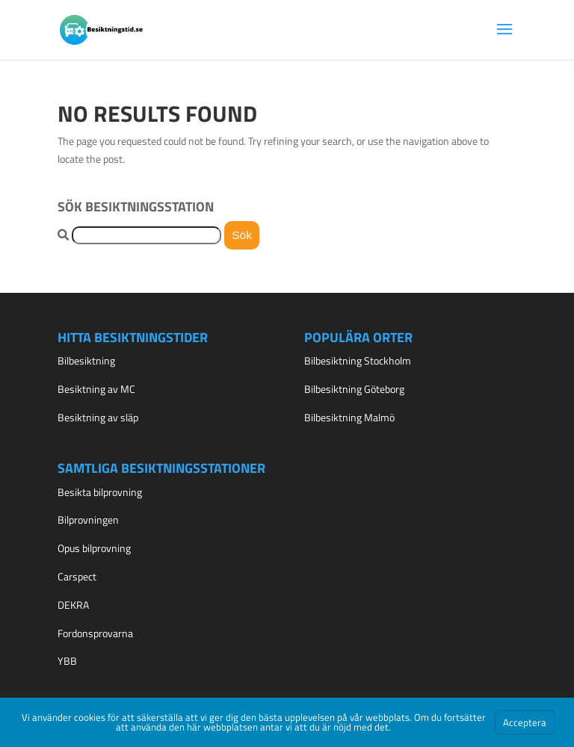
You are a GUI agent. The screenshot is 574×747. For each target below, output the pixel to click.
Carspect (77, 576)
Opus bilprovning (94, 548)
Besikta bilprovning (100, 492)
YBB (67, 661)
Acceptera (524, 722)
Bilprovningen (88, 519)
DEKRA (73, 605)
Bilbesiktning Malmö (349, 417)
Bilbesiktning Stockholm (357, 360)
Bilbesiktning (86, 360)
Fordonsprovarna (95, 633)
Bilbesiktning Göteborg (354, 389)
